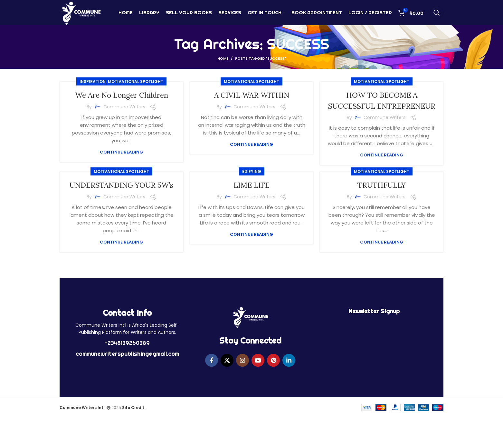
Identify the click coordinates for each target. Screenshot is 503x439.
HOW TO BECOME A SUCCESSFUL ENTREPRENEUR (381, 106)
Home (222, 58)
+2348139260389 (127, 364)
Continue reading (121, 152)
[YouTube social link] (258, 381)
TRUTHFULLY (382, 196)
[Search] (437, 14)
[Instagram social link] (242, 381)
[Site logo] (81, 14)
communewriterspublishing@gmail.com (127, 375)
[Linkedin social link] (288, 381)
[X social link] (227, 381)
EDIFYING (251, 182)
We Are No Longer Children (121, 95)
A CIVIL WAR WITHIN (251, 95)
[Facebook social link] (211, 381)
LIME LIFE (251, 196)
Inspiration (93, 81)
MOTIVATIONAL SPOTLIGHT (135, 81)
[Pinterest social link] (273, 381)
